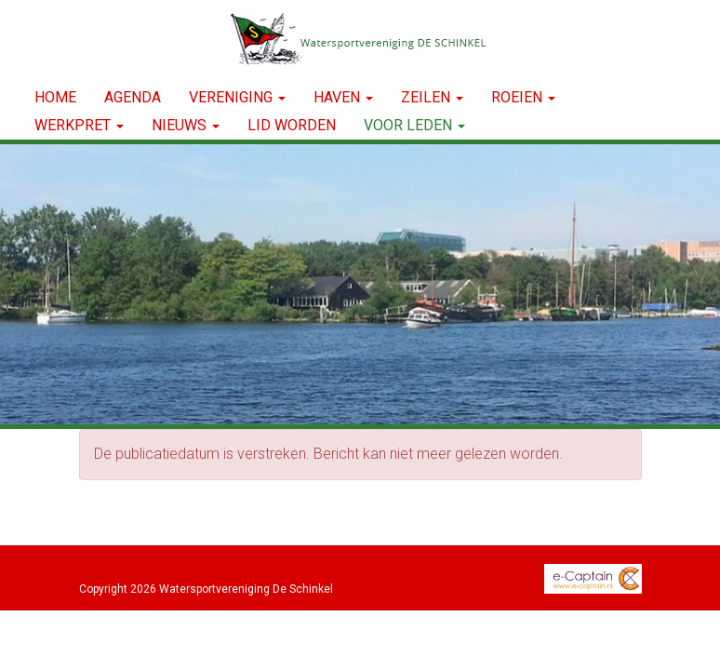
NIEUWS (186, 125)
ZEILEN (432, 97)
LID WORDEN (291, 125)
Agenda (132, 97)
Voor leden (414, 125)
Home (55, 97)
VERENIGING (237, 97)
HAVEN (343, 97)
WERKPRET (79, 125)
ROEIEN (523, 97)
